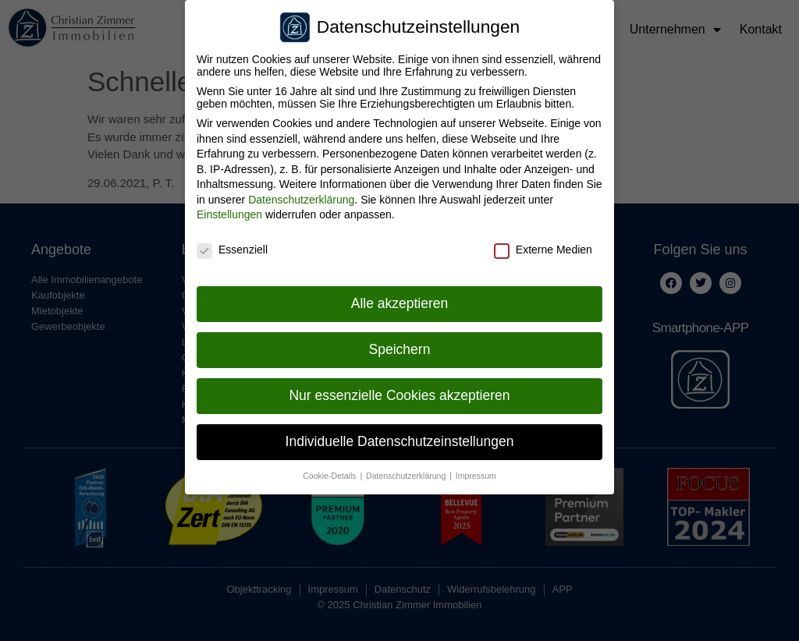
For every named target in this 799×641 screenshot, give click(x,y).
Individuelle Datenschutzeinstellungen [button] (400, 434)
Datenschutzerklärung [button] (407, 468)
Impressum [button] (476, 468)
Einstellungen (229, 208)
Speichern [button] (400, 343)
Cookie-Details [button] (330, 468)
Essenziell (232, 243)
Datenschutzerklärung (301, 192)
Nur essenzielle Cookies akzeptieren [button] (399, 388)
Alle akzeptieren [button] (400, 297)
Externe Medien (543, 243)
